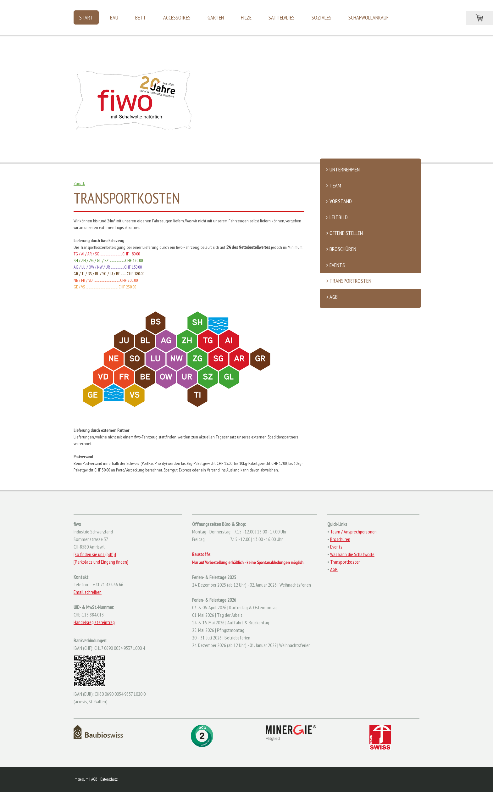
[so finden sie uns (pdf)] (95, 554)
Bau (114, 17)
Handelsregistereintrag (94, 622)
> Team (333, 185)
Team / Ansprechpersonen (353, 531)
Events (336, 547)
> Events (335, 265)
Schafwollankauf (368, 17)
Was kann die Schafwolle (352, 554)
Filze (246, 17)
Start (86, 17)
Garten (216, 17)
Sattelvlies (282, 17)
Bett (140, 17)
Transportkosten (345, 562)
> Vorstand (339, 201)
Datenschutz (109, 779)
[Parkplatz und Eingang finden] (101, 562)
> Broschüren (341, 249)
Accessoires (177, 17)
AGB (334, 569)
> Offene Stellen (344, 233)
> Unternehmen (343, 169)
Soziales (321, 17)
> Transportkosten (348, 280)
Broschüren (340, 539)
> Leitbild (337, 217)
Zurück (79, 183)
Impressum (81, 779)
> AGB (332, 296)
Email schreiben (88, 592)
